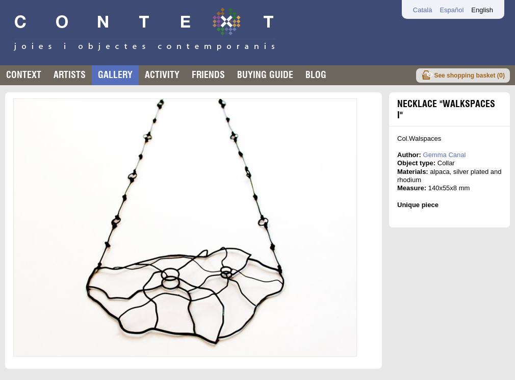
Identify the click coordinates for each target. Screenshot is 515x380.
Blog (315, 74)
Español (452, 10)
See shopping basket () (469, 75)
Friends (208, 74)
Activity (162, 74)
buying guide (265, 74)
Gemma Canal (444, 155)
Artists (70, 74)
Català (422, 10)
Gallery (115, 74)
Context (23, 74)
